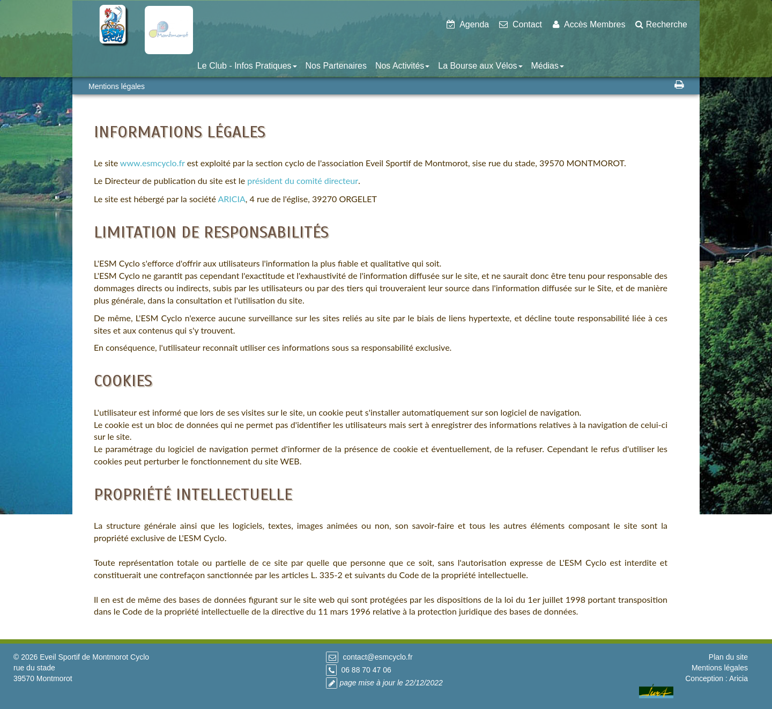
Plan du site (728, 657)
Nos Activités (402, 65)
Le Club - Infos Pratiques (247, 65)
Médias (547, 65)
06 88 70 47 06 (366, 670)
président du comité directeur (302, 180)
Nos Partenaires (336, 65)
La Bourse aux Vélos (480, 65)
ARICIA (231, 199)
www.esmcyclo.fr (152, 163)
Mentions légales (720, 667)
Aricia (738, 678)
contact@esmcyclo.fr (377, 657)
